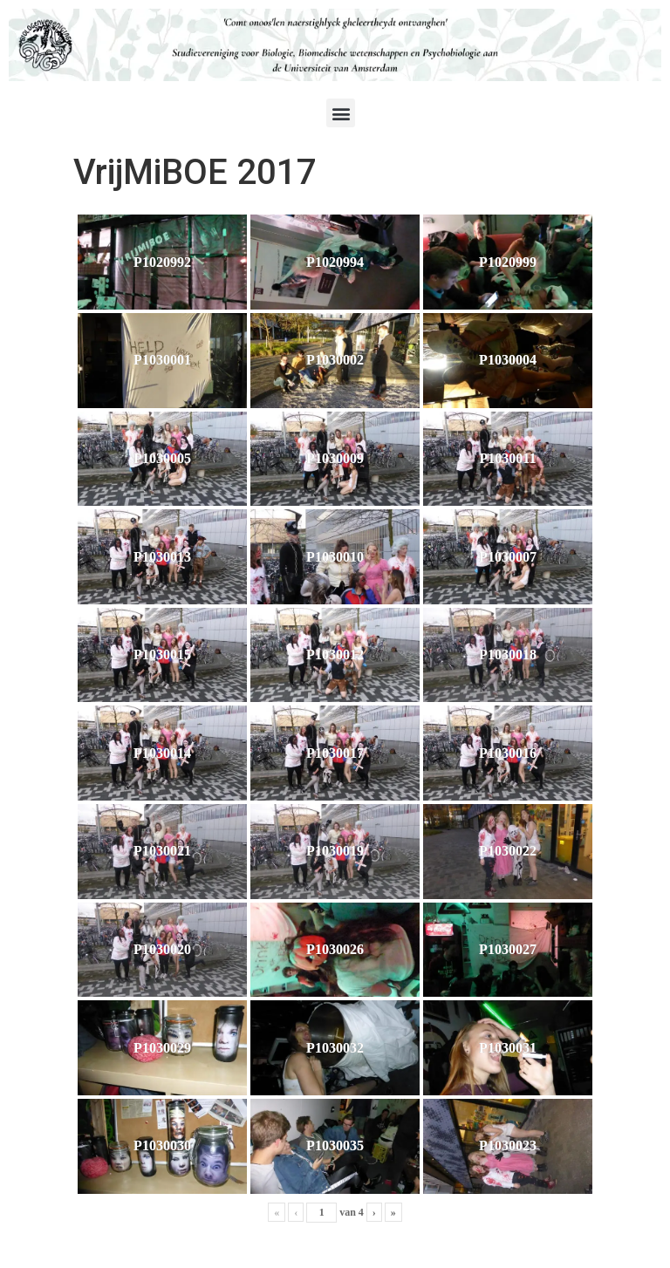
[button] (340, 113)
